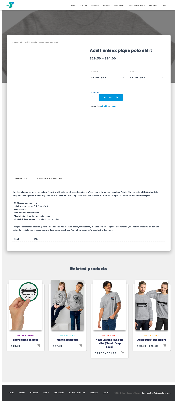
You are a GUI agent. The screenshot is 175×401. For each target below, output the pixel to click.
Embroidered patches (25, 339)
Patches (30, 335)
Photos (83, 5)
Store (14, 42)
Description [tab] (21, 178)
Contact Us (147, 393)
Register (153, 5)
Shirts (29, 42)
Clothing (22, 42)
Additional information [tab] (49, 178)
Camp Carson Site (137, 5)
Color (94, 71)
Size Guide (94, 92)
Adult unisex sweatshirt (151, 339)
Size (132, 71)
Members (95, 5)
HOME (73, 5)
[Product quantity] (93, 96)
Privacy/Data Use (162, 393)
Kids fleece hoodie (67, 339)
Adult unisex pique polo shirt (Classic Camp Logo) (109, 343)
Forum (106, 5)
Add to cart (109, 97)
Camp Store (119, 5)
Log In (164, 5)
